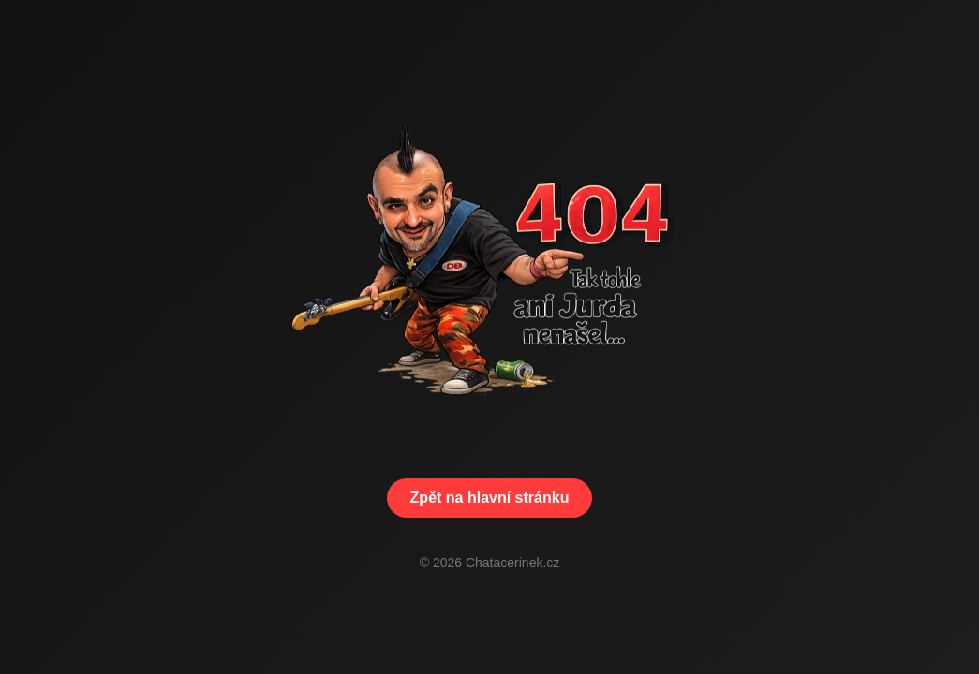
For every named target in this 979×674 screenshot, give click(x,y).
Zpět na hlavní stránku (490, 498)
